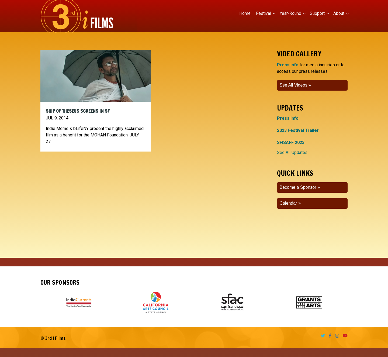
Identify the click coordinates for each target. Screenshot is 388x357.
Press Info (288, 118)
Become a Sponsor (298, 187)
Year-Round (290, 13)
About (338, 13)
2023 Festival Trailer (298, 130)
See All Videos (293, 85)
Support (317, 13)
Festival (263, 13)
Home (245, 13)
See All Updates (292, 152)
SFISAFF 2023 (290, 142)
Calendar (288, 203)
